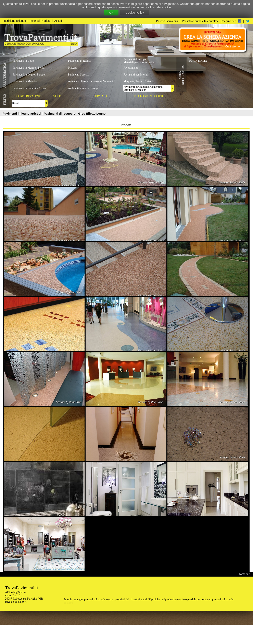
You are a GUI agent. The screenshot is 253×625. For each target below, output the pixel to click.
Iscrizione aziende (15, 20)
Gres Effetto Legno (91, 113)
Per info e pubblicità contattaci (200, 21)
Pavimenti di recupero (60, 113)
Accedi (58, 20)
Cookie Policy (134, 12)
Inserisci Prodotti (40, 20)
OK (111, 12)
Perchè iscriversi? (167, 21)
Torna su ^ (244, 574)
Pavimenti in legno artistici (22, 113)
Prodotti (126, 125)
